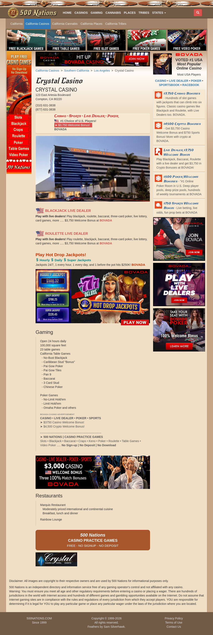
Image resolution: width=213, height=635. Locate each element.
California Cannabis (65, 23)
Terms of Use (173, 622)
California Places (91, 23)
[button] (159, 12)
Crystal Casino (124, 70)
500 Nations (37, 12)
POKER (196, 80)
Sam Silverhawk (114, 626)
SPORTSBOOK (169, 85)
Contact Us (174, 626)
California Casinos (37, 23)
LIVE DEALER (178, 80)
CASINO (160, 80)
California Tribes (115, 23)
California (16, 23)
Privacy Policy (174, 618)
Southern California (76, 70)
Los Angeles (102, 70)
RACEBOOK (190, 85)
